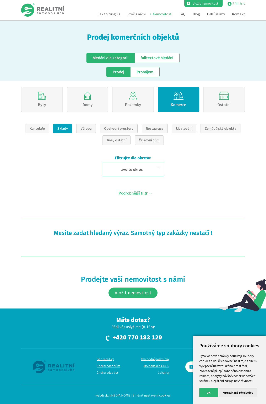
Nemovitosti (162, 14)
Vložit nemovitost (205, 3)
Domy (88, 104)
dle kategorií (110, 57)
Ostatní (223, 104)
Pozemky (133, 104)
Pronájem (145, 71)
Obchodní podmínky (155, 359)
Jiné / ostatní (116, 140)
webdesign (103, 395)
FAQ (182, 14)
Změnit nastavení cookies (151, 395)
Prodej (118, 71)
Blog (196, 14)
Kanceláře (37, 128)
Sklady (62, 128)
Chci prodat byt (107, 372)
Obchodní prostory (118, 128)
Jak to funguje (109, 14)
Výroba (86, 128)
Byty (42, 104)
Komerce (178, 104)
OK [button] (209, 392)
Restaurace (154, 128)
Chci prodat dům (108, 366)
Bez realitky (105, 359)
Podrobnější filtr (133, 193)
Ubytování (184, 128)
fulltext (156, 57)
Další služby (216, 14)
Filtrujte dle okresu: (133, 157)
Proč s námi (136, 14)
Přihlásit (238, 3)
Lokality (163, 372)
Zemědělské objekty (220, 128)
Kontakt (238, 14)
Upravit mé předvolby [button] (238, 392)
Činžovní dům (149, 140)
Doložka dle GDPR (156, 366)
